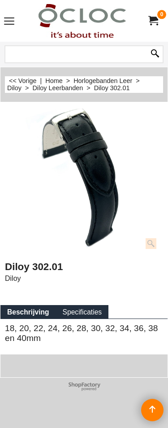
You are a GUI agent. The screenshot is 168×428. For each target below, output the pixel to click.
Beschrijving (28, 312)
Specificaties (82, 312)
